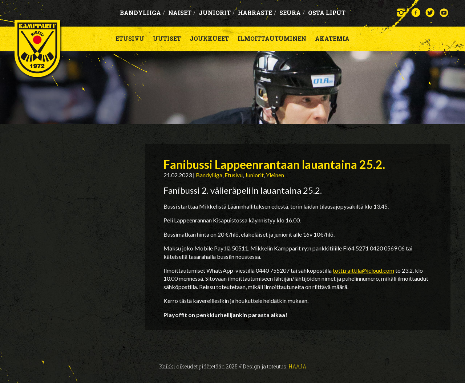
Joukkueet (209, 38)
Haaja (297, 366)
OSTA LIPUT (326, 12)
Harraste (257, 12)
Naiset (181, 12)
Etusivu (130, 38)
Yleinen (275, 174)
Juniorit (217, 12)
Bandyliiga (142, 12)
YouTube (444, 12)
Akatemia (332, 38)
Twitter (429, 12)
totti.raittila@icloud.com (363, 270)
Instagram (401, 12)
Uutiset (167, 38)
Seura (292, 12)
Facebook (415, 12)
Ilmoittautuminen (272, 38)
